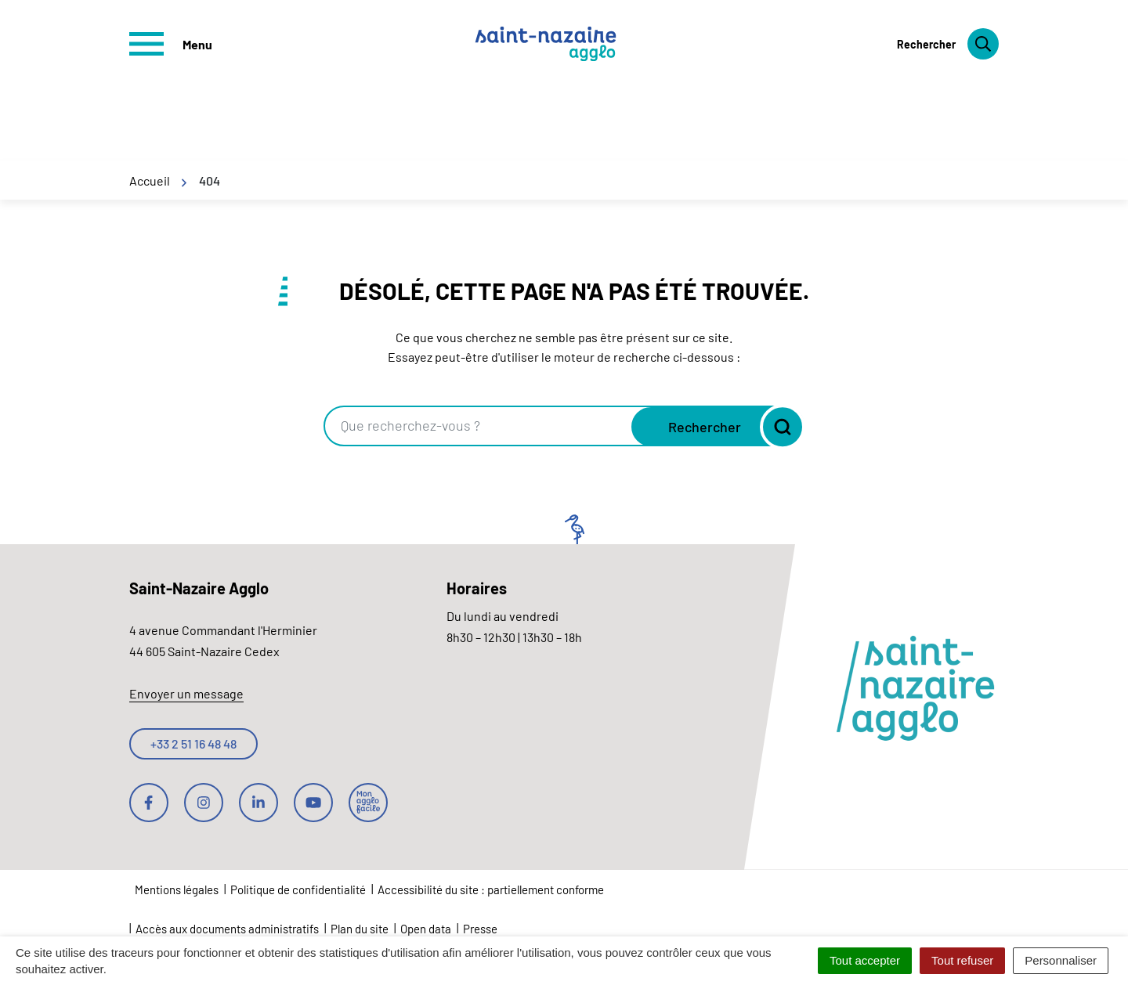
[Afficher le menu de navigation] (170, 44)
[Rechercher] (948, 44)
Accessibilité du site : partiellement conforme (491, 889)
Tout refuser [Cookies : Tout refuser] (962, 960)
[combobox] (479, 426)
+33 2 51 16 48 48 (193, 743)
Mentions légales (177, 889)
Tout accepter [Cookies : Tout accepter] (865, 960)
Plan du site (360, 929)
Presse (480, 929)
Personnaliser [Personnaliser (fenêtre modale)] (1061, 960)
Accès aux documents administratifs (227, 929)
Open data (425, 929)
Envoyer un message (186, 693)
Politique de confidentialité (298, 889)
